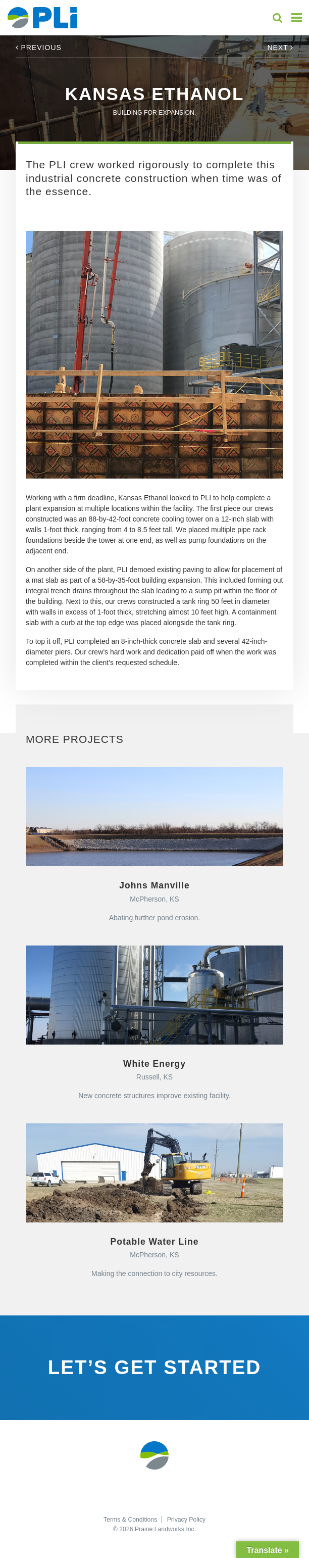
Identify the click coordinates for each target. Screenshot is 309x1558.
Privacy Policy (186, 1519)
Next (280, 47)
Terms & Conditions (130, 1519)
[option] (154, 355)
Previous (39, 47)
